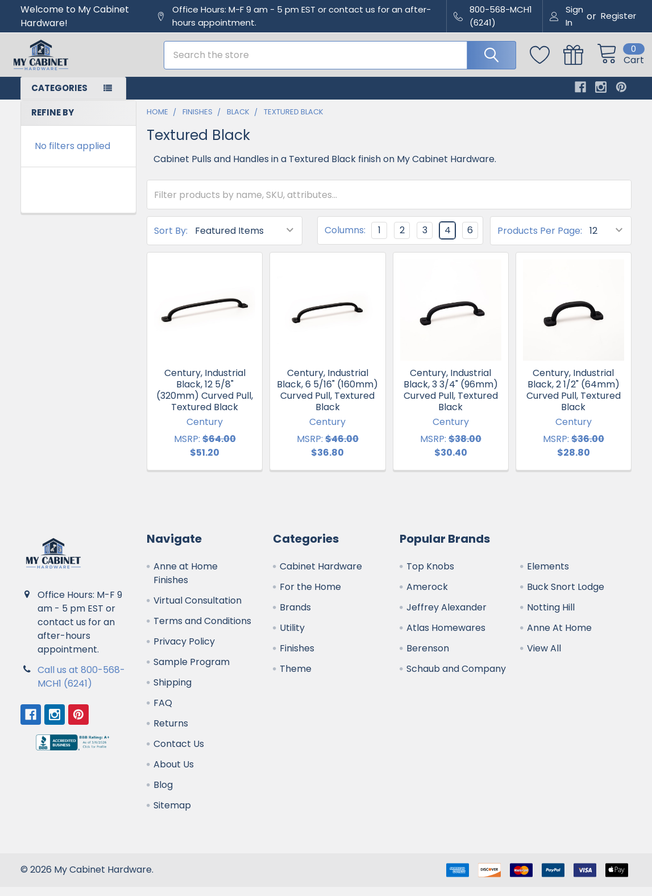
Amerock (427, 595)
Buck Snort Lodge (565, 595)
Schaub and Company (456, 677)
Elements (548, 575)
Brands (295, 616)
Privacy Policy (184, 650)
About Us (173, 773)
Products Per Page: (539, 239)
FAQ (162, 712)
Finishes (297, 657)
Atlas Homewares (445, 636)
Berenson (427, 657)
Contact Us (178, 752)
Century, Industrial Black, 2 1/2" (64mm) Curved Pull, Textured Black (573, 399)
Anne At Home (559, 636)
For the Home (310, 595)
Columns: (345, 239)
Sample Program (191, 671)
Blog (163, 793)
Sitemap (172, 814)
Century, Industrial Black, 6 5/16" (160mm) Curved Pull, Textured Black (327, 399)
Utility (292, 636)
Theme (296, 677)
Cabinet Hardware (321, 575)
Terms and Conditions (202, 630)
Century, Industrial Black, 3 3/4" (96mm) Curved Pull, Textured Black (451, 399)
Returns (170, 732)
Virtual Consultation (197, 609)
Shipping (172, 691)
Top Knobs (430, 575)
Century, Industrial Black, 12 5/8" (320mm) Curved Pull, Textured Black (204, 399)
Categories (59, 97)
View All (544, 657)
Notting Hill (551, 616)
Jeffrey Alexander (446, 616)
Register (618, 16)
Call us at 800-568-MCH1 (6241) (81, 685)
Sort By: (171, 239)
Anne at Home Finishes (185, 582)
